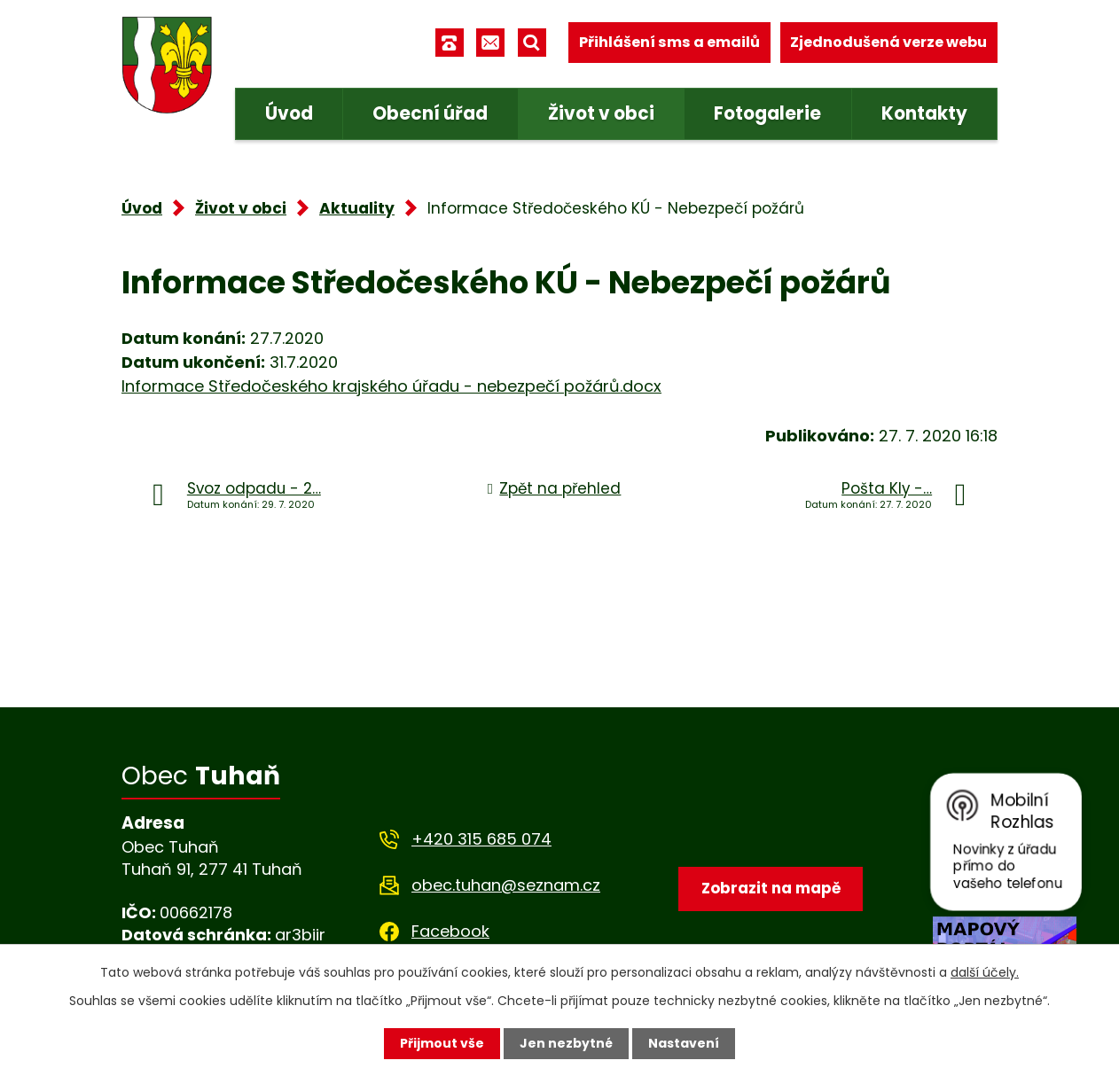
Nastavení (683, 1043)
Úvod (289, 113)
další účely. (985, 972)
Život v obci (601, 113)
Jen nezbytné (566, 1043)
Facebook (450, 931)
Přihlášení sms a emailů (669, 42)
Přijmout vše (442, 1043)
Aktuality (357, 208)
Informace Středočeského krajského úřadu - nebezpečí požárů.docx (391, 386)
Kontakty (924, 113)
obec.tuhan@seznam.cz (505, 885)
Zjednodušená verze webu (888, 42)
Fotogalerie (767, 113)
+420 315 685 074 (481, 839)
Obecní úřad (430, 113)
